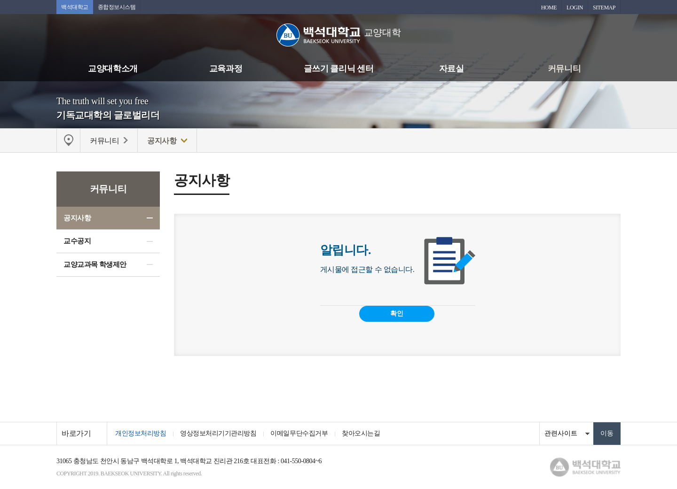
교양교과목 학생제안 (94, 264)
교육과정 (225, 68)
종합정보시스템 (117, 7)
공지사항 (77, 218)
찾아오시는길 (361, 433)
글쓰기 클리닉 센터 (338, 68)
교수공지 (77, 241)
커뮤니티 (564, 68)
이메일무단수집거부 (299, 433)
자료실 (451, 68)
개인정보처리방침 (140, 433)
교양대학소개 (112, 68)
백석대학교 (74, 7)
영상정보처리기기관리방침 (218, 433)
